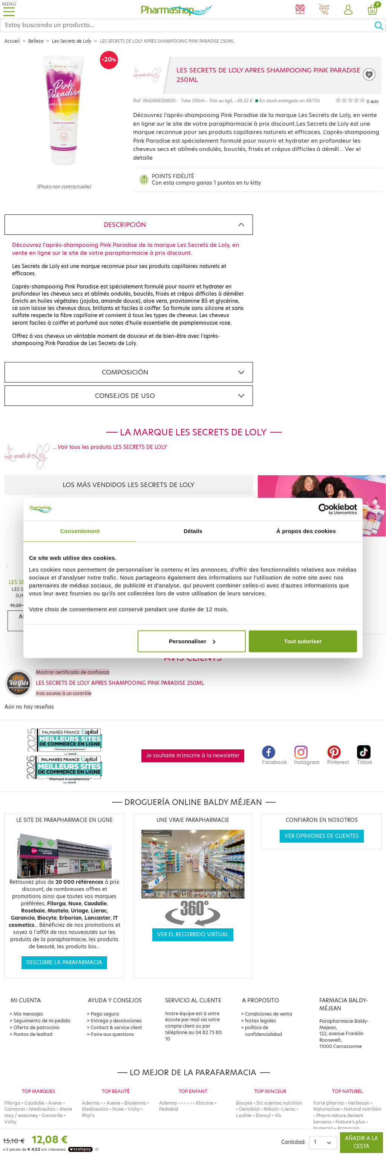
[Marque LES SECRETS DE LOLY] (147, 75)
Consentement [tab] (80, 531)
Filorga (12, 1103)
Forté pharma (328, 1103)
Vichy (10, 1122)
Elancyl (263, 1115)
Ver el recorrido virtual (192, 934)
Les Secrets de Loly (71, 41)
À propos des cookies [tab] (306, 531)
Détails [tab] (193, 531)
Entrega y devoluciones (116, 1020)
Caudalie (34, 1103)
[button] (348, 10)
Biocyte (244, 1103)
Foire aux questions (112, 1034)
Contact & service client (116, 1027)
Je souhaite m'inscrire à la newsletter (192, 755)
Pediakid (168, 1109)
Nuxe (118, 1109)
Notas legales (260, 1020)
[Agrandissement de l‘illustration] (64, 129)
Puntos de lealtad (33, 1034)
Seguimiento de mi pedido (42, 1020)
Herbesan (358, 1103)
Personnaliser (192, 641)
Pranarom (348, 1128)
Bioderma (135, 1103)
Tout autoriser (303, 641)
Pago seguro (105, 1014)
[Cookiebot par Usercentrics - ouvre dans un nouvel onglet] (324, 509)
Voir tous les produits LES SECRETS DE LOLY (112, 447)
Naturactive (326, 1109)
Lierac (289, 1109)
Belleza (35, 41)
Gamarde (52, 1115)
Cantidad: (293, 1142)
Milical (270, 1109)
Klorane (204, 1103)
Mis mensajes (28, 1014)
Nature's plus (350, 1122)
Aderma (91, 1103)
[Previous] (7, 566)
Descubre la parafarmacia (64, 962)
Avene (55, 1103)
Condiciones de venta (268, 1014)
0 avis (372, 101)
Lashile (243, 1115)
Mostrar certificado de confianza (72, 672)
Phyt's (88, 1115)
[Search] (187, 25)
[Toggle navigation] (9, 9)
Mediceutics (42, 1109)
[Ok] (380, 25)
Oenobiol (249, 1109)
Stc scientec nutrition (279, 1103)
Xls (278, 1115)
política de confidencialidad (263, 1030)
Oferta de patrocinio (37, 1027)
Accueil (12, 41)
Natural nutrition (362, 1109)
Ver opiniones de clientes (322, 836)
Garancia (15, 1109)
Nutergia (323, 1128)
